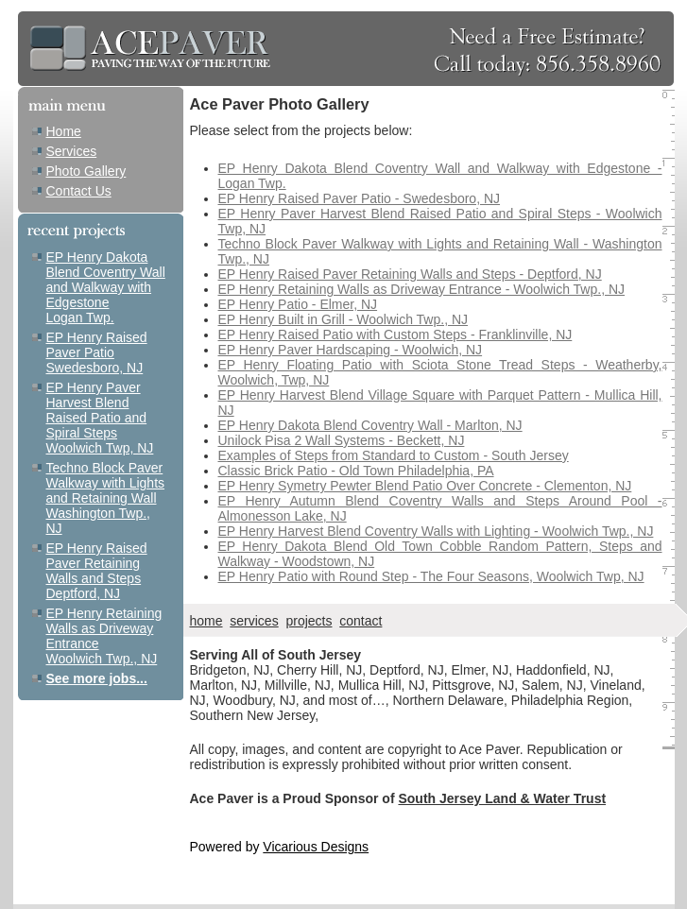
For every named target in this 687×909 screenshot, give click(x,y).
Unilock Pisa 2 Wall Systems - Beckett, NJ (341, 440)
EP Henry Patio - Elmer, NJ (298, 304)
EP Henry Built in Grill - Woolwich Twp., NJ (343, 319)
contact (360, 620)
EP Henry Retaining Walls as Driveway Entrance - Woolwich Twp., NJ (422, 289)
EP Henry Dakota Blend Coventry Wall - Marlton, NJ (370, 425)
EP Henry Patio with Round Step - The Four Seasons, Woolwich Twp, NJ (431, 576)
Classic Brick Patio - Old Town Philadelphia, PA (356, 470)
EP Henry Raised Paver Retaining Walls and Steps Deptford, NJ (96, 570)
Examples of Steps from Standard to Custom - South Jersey (393, 455)
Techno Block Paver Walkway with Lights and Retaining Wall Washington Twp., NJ (105, 498)
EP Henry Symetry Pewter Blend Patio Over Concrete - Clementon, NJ (425, 485)
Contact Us (79, 190)
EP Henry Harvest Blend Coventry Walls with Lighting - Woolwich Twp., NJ (436, 531)
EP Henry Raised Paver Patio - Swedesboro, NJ (359, 198)
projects (308, 620)
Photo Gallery (86, 171)
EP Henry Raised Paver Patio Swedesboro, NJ (96, 352)
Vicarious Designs (316, 846)
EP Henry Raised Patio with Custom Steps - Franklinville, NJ (395, 334)
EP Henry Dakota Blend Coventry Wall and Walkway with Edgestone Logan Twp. (105, 287)
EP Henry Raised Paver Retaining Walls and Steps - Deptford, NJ (410, 274)
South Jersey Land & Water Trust (502, 798)
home (206, 620)
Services (71, 151)
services (254, 620)
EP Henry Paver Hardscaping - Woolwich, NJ (350, 349)
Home (63, 131)
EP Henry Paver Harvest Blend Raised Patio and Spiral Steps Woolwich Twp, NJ (100, 417)
